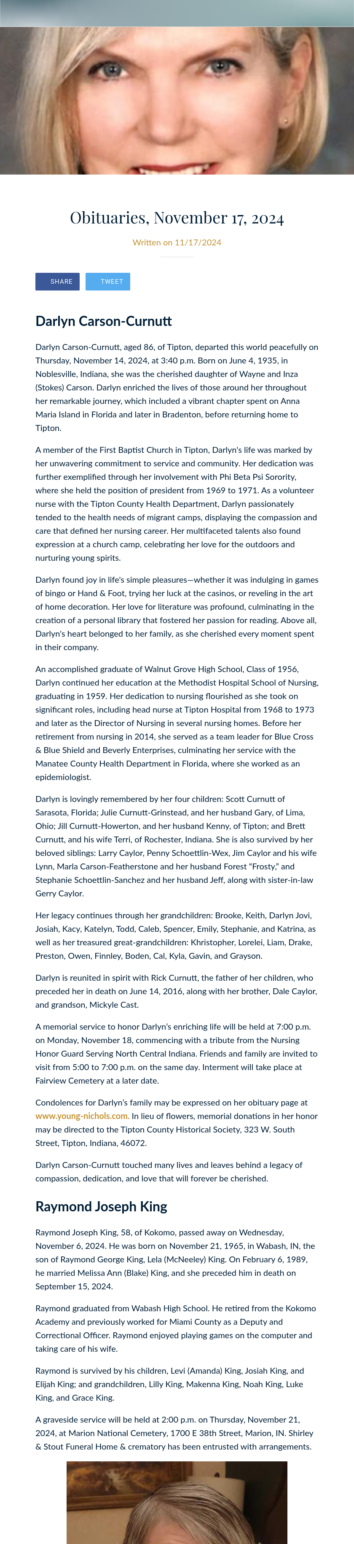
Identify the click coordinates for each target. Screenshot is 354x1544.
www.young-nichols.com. (83, 1116)
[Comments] (308, 282)
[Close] (13, 13)
